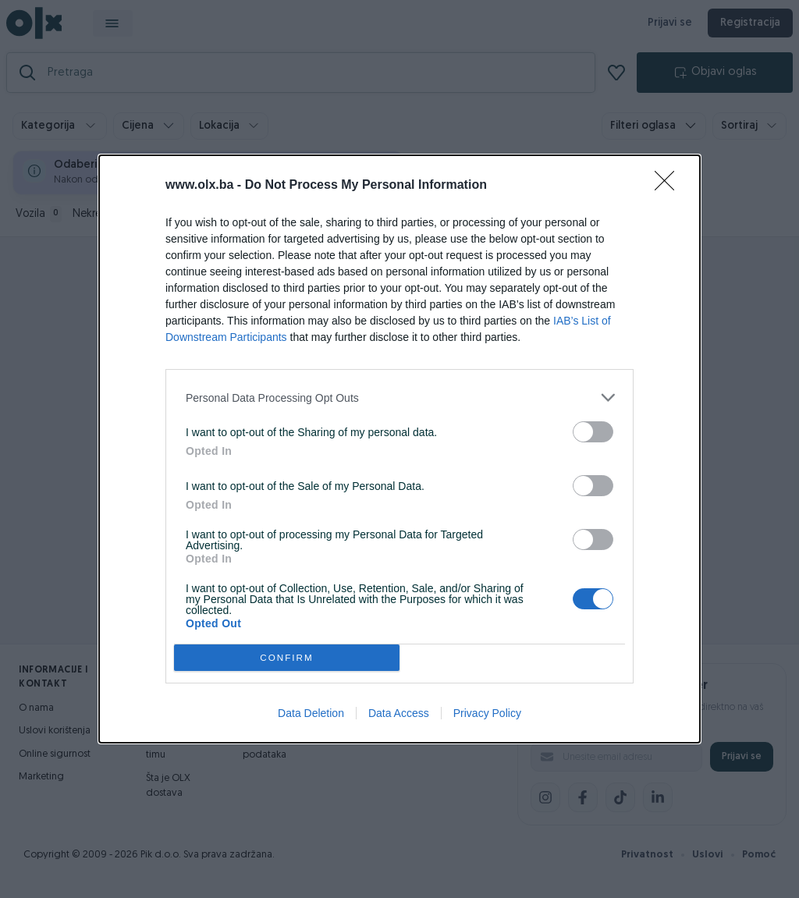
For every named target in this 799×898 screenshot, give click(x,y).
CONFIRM (286, 658)
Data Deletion (311, 713)
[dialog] (399, 449)
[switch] (593, 431)
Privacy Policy (487, 713)
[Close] (669, 186)
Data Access (398, 713)
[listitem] (399, 397)
